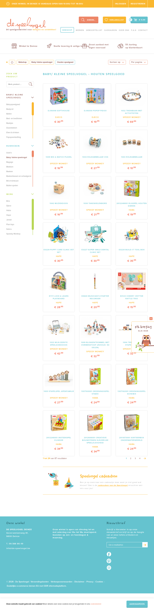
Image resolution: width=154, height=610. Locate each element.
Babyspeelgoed (13, 104)
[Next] (145, 458)
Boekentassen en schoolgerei (18, 176)
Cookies (99, 581)
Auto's (9, 153)
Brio (8, 201)
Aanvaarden (137, 604)
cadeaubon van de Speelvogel (112, 485)
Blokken (9, 167)
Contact (143, 30)
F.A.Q (133, 30)
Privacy (89, 581)
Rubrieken (20, 145)
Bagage (9, 162)
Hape (8, 215)
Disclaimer (79, 581)
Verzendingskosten (40, 581)
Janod (9, 220)
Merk (20, 194)
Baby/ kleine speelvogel (41, 62)
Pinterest (110, 561)
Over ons (124, 30)
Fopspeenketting (13, 137)
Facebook (110, 554)
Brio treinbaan (12, 181)
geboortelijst (94, 30)
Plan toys (10, 224)
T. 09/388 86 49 (14, 544)
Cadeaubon (110, 30)
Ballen (9, 114)
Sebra (9, 229)
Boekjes (9, 123)
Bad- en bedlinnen (14, 118)
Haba (8, 210)
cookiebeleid (95, 604)
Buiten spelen (12, 185)
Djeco (8, 206)
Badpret (9, 109)
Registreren (138, 4)
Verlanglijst (114, 19)
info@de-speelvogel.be (18, 548)
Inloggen (120, 4)
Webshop (67, 30)
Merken (80, 30)
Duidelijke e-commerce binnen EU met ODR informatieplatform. (36, 586)
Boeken (9, 171)
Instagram (110, 567)
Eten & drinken (12, 132)
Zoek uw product (12, 75)
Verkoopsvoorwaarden (61, 581)
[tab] (20, 75)
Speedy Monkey (13, 234)
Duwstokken (11, 128)
